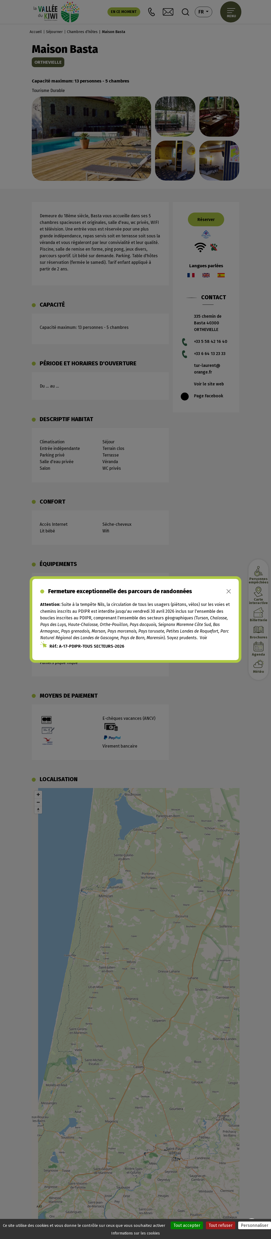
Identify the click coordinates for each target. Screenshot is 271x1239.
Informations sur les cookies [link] (135, 1233)
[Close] (228, 591)
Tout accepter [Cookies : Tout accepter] (186, 1225)
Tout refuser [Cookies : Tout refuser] (221, 1225)
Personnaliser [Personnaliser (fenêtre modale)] (254, 1225)
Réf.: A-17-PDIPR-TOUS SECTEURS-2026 (86, 646)
